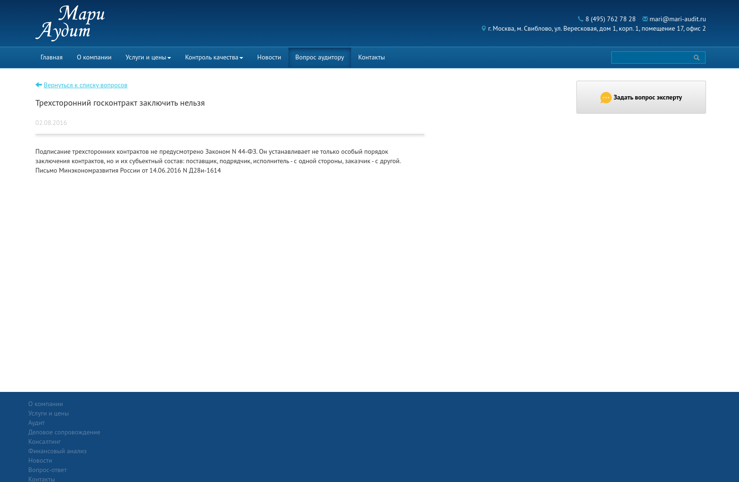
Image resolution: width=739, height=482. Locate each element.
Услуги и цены (148, 57)
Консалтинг (155, 432)
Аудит (147, 413)
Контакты (371, 57)
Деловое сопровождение (175, 422)
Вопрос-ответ (392, 403)
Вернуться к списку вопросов (86, 85)
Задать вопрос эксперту (641, 97)
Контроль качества (214, 57)
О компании (94, 57)
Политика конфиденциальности (633, 403)
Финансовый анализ (168, 441)
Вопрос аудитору (320, 57)
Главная (52, 57)
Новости (269, 57)
